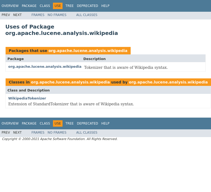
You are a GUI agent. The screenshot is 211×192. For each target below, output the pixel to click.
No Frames (57, 15)
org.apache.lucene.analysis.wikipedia (87, 51)
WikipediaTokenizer (27, 98)
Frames (37, 15)
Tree (69, 6)
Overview (10, 6)
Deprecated (87, 6)
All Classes (86, 15)
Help (105, 6)
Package (29, 6)
